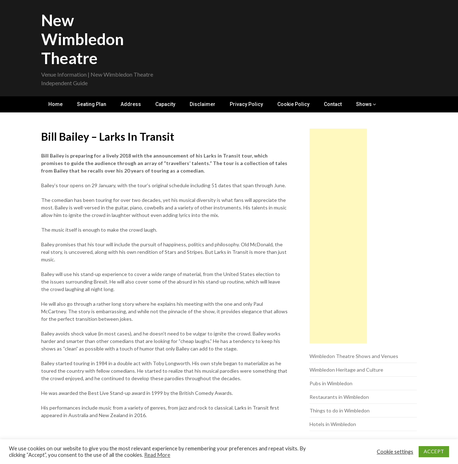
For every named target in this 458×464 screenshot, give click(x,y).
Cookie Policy (293, 104)
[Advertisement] (338, 236)
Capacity (165, 104)
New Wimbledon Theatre (82, 39)
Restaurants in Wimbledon (339, 397)
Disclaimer (202, 104)
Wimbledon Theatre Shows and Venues (354, 356)
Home (55, 104)
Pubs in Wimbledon (331, 383)
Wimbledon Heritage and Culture (346, 370)
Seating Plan (91, 104)
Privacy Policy (246, 104)
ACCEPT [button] (434, 451)
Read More (157, 455)
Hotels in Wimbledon (333, 424)
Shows (364, 104)
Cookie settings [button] (395, 452)
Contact (333, 104)
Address (131, 104)
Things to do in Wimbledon (340, 410)
